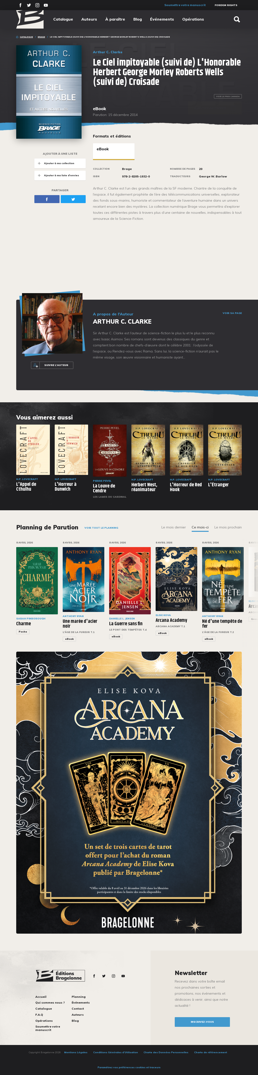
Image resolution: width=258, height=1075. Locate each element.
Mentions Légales (75, 1052)
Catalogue (63, 19)
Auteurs (89, 19)
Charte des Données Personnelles (166, 1052)
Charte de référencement (210, 1052)
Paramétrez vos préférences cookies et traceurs (129, 1067)
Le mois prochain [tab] (228, 527)
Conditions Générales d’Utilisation (115, 1052)
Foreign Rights (226, 5)
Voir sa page (232, 313)
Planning (79, 997)
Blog (137, 19)
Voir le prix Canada (228, 96)
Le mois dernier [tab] (173, 527)
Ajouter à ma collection (54, 163)
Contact (78, 1008)
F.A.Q (39, 1014)
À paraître (115, 19)
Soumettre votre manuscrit (185, 5)
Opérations (193, 19)
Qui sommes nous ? (50, 1002)
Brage (41, 37)
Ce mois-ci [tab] (200, 527)
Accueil (40, 997)
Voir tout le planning (101, 527)
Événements (162, 19)
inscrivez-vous (202, 1021)
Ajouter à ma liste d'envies (56, 175)
